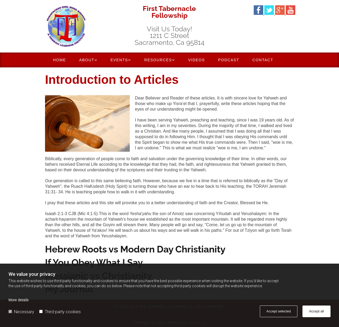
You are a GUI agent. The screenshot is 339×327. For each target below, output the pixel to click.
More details (18, 300)
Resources (158, 60)
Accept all (316, 311)
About (86, 60)
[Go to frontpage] (84, 26)
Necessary (21, 311)
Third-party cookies (60, 311)
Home (59, 60)
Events (119, 60)
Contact (262, 60)
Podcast (228, 60)
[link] (88, 60)
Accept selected (278, 311)
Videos (196, 60)
